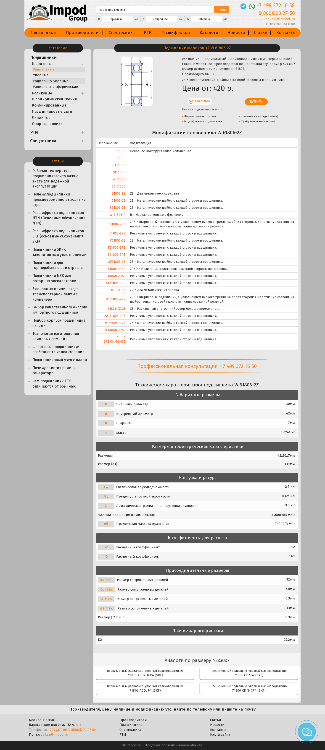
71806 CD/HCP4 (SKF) (249, 690)
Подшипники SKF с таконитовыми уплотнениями (59, 252)
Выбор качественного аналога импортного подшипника (59, 310)
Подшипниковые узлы (52, 111)
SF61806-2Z (116, 262)
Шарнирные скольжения (54, 99)
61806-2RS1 (116, 276)
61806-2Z (118, 201)
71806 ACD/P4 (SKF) (145, 690)
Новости (236, 32)
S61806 (120, 158)
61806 (120, 151)
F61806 (120, 165)
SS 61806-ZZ (116, 290)
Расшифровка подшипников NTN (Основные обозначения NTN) (58, 218)
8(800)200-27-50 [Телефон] (277, 13)
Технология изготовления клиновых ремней (55, 336)
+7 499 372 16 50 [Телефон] (276, 5)
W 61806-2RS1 (114, 330)
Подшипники (42, 32)
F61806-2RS (116, 248)
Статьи (260, 32)
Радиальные (44, 69)
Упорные (40, 75)
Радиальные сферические (55, 87)
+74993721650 (58, 730)
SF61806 (119, 172)
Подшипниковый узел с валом (59, 360)
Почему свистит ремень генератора (54, 370)
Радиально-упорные (51, 81)
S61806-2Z (117, 208)
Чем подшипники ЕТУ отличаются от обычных (54, 383)
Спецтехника (122, 32)
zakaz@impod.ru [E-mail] (280, 19)
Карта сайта (220, 734)
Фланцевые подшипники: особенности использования (58, 349)
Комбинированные (49, 105)
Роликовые (42, 93)
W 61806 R (117, 215)
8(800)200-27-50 (83, 730)
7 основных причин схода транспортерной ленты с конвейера (55, 294)
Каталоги (209, 32)
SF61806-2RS (115, 283)
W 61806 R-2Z (115, 323)
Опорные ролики (47, 124)
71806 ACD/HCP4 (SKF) (145, 675)
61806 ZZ (118, 193)
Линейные (41, 117)
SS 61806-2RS (115, 316)
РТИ (148, 32)
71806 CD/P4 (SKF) (248, 675)
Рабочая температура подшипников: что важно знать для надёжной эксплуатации (55, 179)
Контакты (286, 32)
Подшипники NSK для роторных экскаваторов (54, 278)
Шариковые (43, 64)
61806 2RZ (117, 224)
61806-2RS (117, 233)
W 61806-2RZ (115, 299)
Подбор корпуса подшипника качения (58, 323)
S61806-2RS (116, 255)
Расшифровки (175, 32)
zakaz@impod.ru (54, 734)
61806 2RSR (116, 269)
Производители (82, 32)
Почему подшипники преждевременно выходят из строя (59, 199)
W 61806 (119, 179)
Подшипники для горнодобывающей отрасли (57, 265)
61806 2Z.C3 (116, 309)
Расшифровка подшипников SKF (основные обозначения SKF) (58, 236)
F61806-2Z (117, 240)
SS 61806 (118, 186)
